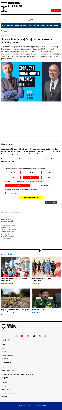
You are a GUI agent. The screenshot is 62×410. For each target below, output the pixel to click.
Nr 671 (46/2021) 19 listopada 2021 (11, 35)
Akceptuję (14, 193)
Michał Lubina (36, 312)
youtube (22, 336)
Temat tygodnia (8, 16)
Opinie (41, 16)
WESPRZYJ (56, 10)
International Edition (7, 355)
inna (49, 177)
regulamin (17, 193)
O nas (3, 344)
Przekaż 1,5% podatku (8, 393)
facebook (16, 336)
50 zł (12, 177)
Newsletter (5, 351)
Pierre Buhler (36, 284)
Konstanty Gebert (7, 283)
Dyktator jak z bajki (38, 310)
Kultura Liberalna (12, 7)
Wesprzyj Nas (6, 389)
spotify (45, 336)
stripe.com (51, 203)
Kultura (19, 16)
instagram (28, 336)
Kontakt (4, 348)
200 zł (31, 172)
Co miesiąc (17, 185)
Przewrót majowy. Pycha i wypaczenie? (41, 280)
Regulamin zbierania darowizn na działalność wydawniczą (18, 374)
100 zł (49, 172)
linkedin (40, 336)
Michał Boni (4, 315)
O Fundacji (5, 358)
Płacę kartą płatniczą (31, 197)
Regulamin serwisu (7, 367)
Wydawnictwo (51, 16)
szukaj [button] (32, 20)
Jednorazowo (45, 185)
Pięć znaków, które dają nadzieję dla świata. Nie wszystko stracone (14, 311)
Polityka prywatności (8, 370)
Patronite (4, 396)
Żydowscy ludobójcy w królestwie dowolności (14, 280)
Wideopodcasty (30, 16)
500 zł (13, 172)
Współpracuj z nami (7, 386)
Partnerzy (4, 382)
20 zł (31, 177)
